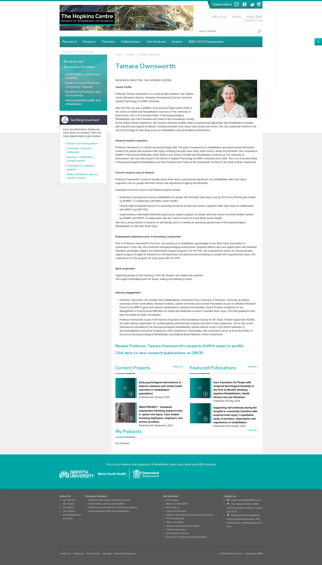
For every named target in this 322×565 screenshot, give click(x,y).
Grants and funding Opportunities (182, 526)
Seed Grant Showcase (177, 533)
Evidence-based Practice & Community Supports (113, 507)
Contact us (229, 496)
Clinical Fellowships (176, 529)
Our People (68, 503)
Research (70, 41)
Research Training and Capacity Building (186, 537)
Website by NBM (254, 553)
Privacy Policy (93, 553)
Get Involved (156, 41)
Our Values (68, 507)
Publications (130, 41)
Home (118, 54)
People (130, 54)
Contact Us (252, 21)
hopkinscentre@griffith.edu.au (244, 500)
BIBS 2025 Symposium (206, 41)
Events (177, 41)
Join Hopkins (172, 500)
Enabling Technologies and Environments (109, 500)
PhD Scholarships (175, 518)
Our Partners (69, 500)
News (236, 17)
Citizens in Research (176, 511)
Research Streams (96, 496)
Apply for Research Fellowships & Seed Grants (189, 515)
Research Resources (124, 553)
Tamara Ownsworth (149, 54)
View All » (178, 366)
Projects (89, 41)
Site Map (107, 553)
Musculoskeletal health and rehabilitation (109, 511)
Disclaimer (78, 553)
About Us (219, 17)
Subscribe (254, 17)
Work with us (172, 507)
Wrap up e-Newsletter (177, 503)
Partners (108, 41)
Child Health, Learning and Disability (107, 503)
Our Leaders (69, 511)
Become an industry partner (82, 143)
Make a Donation (174, 522)
